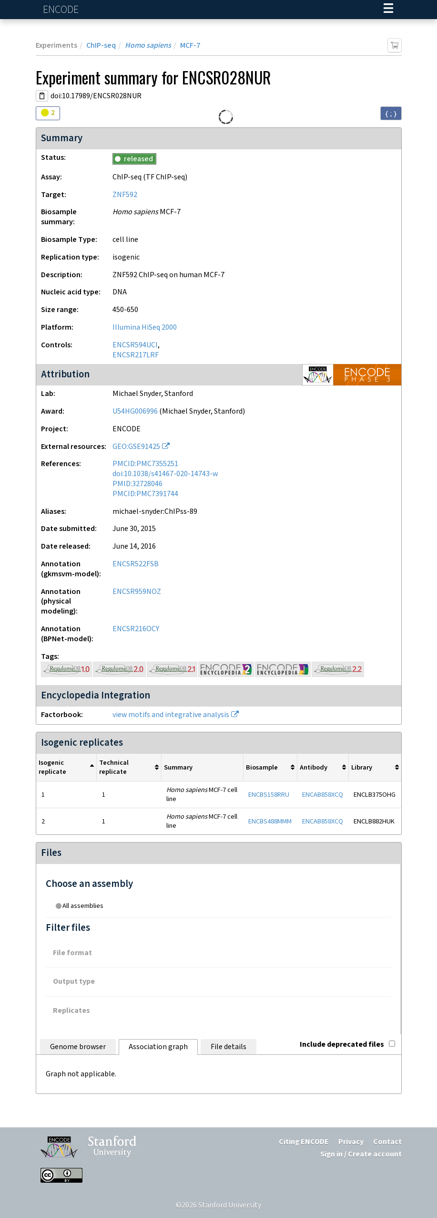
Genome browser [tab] (78, 1047)
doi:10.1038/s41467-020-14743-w (165, 474)
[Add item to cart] (394, 45)
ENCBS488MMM (270, 821)
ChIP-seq (101, 46)
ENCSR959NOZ (136, 592)
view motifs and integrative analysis (170, 715)
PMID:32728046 (137, 484)
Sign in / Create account (361, 1154)
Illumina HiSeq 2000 (144, 328)
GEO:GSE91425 (136, 447)
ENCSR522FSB (135, 564)
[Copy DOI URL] (42, 96)
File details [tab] (228, 1047)
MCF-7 (190, 46)
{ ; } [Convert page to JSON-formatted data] (391, 113)
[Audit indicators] (48, 113)
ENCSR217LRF (135, 355)
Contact (387, 1142)
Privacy (351, 1142)
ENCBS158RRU (268, 794)
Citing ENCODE (304, 1142)
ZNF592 (124, 195)
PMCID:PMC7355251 (145, 464)
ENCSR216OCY (135, 629)
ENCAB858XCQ (322, 794)
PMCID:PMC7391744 (145, 494)
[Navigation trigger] (388, 9)
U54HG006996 (135, 411)
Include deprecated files (347, 1045)
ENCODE (62, 10)
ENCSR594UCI (135, 345)
